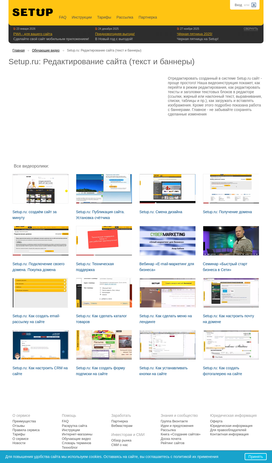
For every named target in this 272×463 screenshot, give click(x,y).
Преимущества (24, 421)
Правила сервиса (26, 430)
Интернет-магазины (77, 434)
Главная (18, 50)
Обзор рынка (121, 440)
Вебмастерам (121, 426)
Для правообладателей (228, 430)
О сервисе (20, 439)
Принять (255, 457)
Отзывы (18, 426)
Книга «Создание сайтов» (181, 434)
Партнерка (148, 17)
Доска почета (171, 439)
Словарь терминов (76, 443)
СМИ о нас (119, 445)
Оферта (216, 421)
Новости (19, 443)
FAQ (62, 17)
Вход (238, 5)
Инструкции (82, 17)
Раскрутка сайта (74, 426)
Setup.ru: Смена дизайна (160, 212)
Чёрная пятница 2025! (194, 34)
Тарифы (104, 17)
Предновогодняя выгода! (115, 34)
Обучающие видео (46, 50)
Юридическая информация (231, 426)
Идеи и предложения (177, 426)
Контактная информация (229, 434)
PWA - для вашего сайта (32, 34)
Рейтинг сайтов (172, 443)
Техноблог (70, 447)
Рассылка (125, 17)
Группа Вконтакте (174, 421)
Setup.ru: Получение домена (227, 212)
